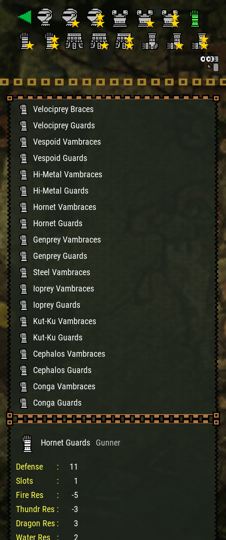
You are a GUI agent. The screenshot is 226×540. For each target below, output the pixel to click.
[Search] (209, 62)
